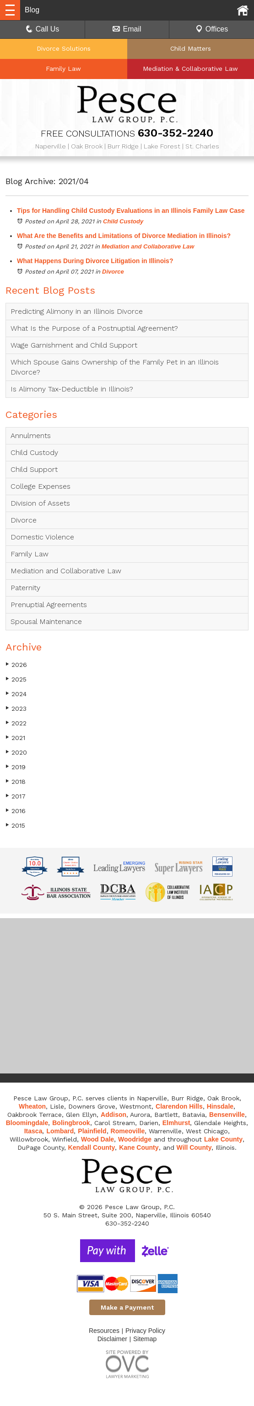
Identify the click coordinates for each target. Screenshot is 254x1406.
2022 (16, 723)
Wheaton (32, 1106)
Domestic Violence (42, 537)
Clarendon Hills (179, 1106)
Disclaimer (112, 1339)
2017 (15, 796)
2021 (15, 737)
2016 (15, 810)
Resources (104, 1330)
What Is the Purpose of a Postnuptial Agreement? (94, 328)
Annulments (31, 435)
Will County (194, 1147)
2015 (15, 825)
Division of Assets (40, 503)
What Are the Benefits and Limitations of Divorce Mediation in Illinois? (124, 235)
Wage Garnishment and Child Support (74, 345)
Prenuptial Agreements (49, 604)
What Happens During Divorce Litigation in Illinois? (95, 260)
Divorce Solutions (64, 48)
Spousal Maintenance (46, 621)
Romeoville (128, 1131)
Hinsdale (220, 1106)
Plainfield (92, 1131)
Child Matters (190, 48)
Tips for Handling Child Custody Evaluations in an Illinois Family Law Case (131, 210)
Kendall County (91, 1147)
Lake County (223, 1139)
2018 (15, 781)
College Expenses (40, 486)
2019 (15, 767)
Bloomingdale (27, 1122)
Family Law (63, 68)
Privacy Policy (145, 1330)
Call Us (42, 29)
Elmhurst (176, 1122)
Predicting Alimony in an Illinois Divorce (77, 311)
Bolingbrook (71, 1122)
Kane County (138, 1147)
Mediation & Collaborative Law (190, 68)
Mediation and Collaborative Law (148, 246)
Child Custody (123, 221)
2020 (16, 752)
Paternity (25, 587)
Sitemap (145, 1339)
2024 (16, 693)
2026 (16, 664)
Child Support (34, 469)
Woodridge (134, 1139)
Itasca (33, 1131)
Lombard (60, 1131)
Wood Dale (97, 1139)
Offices (211, 29)
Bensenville (227, 1114)
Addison (113, 1114)
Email (127, 29)
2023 (16, 708)
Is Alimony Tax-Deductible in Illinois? (72, 389)
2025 (16, 679)
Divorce (113, 271)
